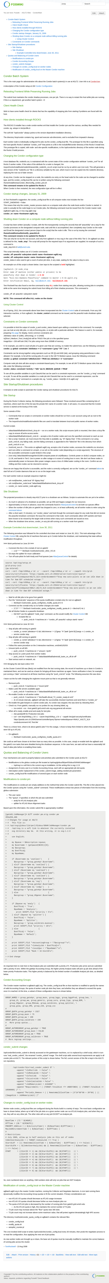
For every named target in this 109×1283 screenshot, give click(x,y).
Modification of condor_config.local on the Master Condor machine (38, 70)
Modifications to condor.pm (23, 58)
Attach (101, 13)
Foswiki (17, 13)
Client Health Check (20, 25)
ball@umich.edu (23, 247)
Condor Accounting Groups (23, 61)
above (99, 469)
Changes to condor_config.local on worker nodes (31, 67)
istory (33, 1255)
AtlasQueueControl (68, 505)
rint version (23, 1255)
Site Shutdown (18, 50)
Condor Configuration (44, 86)
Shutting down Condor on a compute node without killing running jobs (39, 36)
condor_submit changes (21, 64)
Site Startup (17, 47)
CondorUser (95, 82)
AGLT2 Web (26, 13)
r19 (48, 1255)
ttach (14, 1255)
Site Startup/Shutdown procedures (21, 44)
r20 (42, 1255)
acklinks (59, 1255)
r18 (53, 1255)
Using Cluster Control (25, 39)
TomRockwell (10, 1246)
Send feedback (43, 1278)
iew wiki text (70, 1255)
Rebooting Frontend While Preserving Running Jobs (32, 22)
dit (8, 1255)
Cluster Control (68, 310)
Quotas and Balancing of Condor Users (23, 56)
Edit (94, 13)
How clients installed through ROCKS (27, 28)
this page (15, 333)
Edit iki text (82, 1255)
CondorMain (37, 13)
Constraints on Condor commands (25, 42)
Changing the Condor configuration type (28, 31)
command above (15, 510)
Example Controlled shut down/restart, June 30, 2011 (38, 53)
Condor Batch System (16, 19)
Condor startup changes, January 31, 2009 (29, 33)
